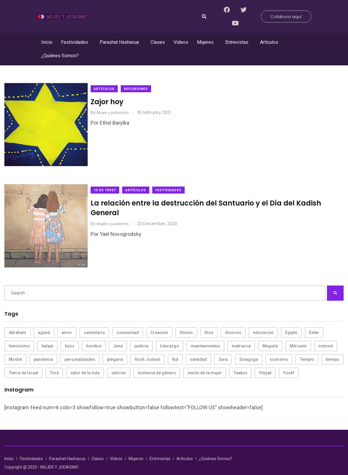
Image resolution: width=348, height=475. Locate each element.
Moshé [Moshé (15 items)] (15, 347)
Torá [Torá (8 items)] (54, 361)
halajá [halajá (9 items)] (47, 334)
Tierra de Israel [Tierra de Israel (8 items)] (23, 361)
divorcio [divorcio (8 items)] (233, 321)
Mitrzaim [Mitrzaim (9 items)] (298, 334)
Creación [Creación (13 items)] (159, 321)
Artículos (269, 42)
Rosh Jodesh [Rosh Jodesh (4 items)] (147, 347)
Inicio (46, 42)
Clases (157, 42)
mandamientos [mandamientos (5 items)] (205, 334)
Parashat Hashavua (119, 42)
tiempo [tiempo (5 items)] (332, 347)
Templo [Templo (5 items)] (307, 347)
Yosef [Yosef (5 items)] (288, 361)
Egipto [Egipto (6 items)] (291, 321)
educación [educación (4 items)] (263, 321)
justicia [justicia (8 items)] (141, 334)
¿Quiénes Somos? (60, 55)
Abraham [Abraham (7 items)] (17, 321)
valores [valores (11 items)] (118, 361)
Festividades (74, 42)
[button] (76, 42)
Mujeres (205, 42)
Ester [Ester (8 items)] (314, 321)
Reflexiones (142, 89)
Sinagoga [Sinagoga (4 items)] (248, 347)
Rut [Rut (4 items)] (175, 347)
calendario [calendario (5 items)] (94, 321)
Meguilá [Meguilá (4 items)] (270, 334)
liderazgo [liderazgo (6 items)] (169, 334)
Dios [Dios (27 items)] (209, 321)
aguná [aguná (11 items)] (44, 321)
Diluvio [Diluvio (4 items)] (186, 321)
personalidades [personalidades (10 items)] (80, 347)
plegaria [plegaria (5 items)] (115, 347)
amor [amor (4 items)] (67, 321)
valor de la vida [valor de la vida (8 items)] (85, 361)
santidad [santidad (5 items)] (198, 347)
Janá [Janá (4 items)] (118, 334)
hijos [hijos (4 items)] (70, 334)
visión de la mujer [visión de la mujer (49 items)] (205, 361)
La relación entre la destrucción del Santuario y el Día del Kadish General (211, 202)
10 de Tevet (111, 184)
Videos (181, 42)
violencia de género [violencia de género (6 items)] (157, 361)
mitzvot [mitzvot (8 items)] (325, 334)
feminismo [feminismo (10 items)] (19, 334)
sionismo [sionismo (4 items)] (279, 347)
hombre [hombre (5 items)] (93, 334)
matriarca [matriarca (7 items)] (241, 334)
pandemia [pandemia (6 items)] (43, 347)
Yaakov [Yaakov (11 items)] (240, 361)
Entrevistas (236, 42)
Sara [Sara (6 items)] (223, 347)
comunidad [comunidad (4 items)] (128, 321)
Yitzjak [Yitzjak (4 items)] (265, 361)
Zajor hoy (112, 101)
